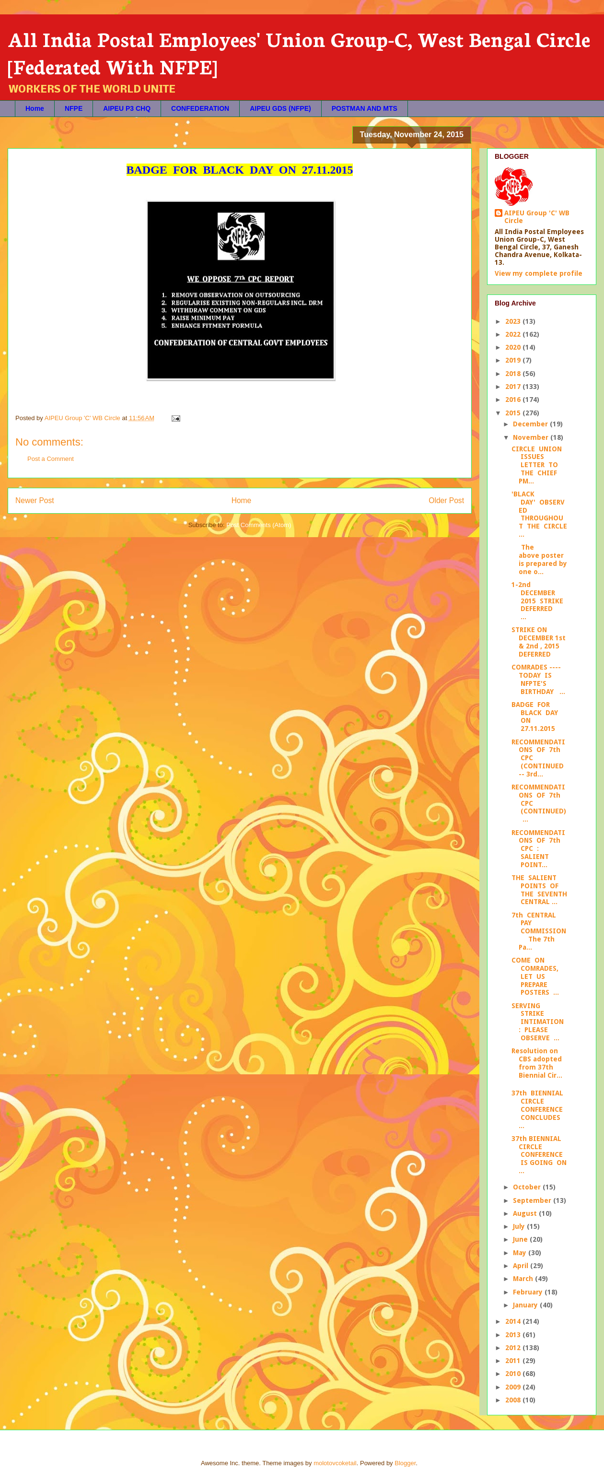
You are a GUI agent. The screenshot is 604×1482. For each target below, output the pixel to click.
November (531, 437)
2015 (514, 413)
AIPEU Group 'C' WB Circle (536, 216)
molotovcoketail (335, 1463)
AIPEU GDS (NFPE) (280, 108)
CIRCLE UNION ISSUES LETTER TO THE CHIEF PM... (536, 465)
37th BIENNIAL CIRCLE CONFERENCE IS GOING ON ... (539, 1155)
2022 (514, 334)
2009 (514, 1387)
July (520, 1226)
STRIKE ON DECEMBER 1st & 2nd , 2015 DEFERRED (538, 642)
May (520, 1253)
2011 (514, 1360)
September (533, 1200)
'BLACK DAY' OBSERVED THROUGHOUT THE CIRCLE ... (539, 514)
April (521, 1266)
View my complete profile (538, 273)
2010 (514, 1373)
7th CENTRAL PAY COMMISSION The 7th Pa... (538, 931)
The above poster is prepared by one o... (539, 559)
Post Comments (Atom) (258, 525)
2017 (514, 386)
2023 (514, 321)
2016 (514, 399)
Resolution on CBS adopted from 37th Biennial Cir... (536, 1063)
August (526, 1213)
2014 (514, 1321)
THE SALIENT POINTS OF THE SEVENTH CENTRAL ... (539, 890)
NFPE (73, 108)
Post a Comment (50, 458)
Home (34, 108)
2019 (514, 360)
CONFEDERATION (200, 108)
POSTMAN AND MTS (364, 108)
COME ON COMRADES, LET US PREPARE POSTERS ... (535, 976)
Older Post (446, 500)
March (524, 1278)
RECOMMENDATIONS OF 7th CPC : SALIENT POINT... (538, 849)
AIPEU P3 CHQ (127, 108)
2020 (514, 347)
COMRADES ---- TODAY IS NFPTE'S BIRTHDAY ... (538, 679)
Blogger (405, 1463)
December (531, 424)
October (528, 1187)
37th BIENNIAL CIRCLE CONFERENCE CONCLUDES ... (537, 1109)
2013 (514, 1335)
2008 (514, 1400)
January (526, 1305)
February (529, 1292)
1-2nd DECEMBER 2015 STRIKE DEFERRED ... (537, 601)
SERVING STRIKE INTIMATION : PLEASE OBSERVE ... (537, 1022)
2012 (514, 1348)
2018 (514, 373)
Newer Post (34, 500)
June (521, 1239)
